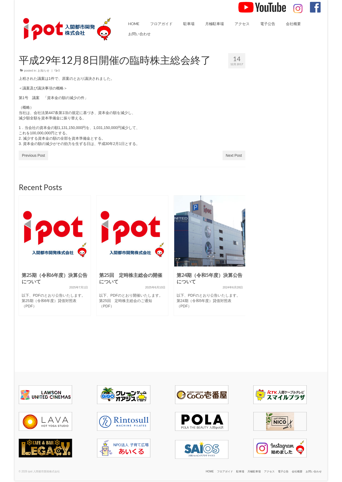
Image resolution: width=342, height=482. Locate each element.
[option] (55, 258)
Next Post (234, 155)
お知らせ (43, 70)
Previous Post (33, 155)
